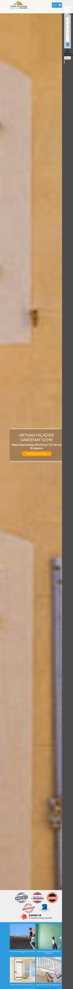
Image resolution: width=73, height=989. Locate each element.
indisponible (4, 12)
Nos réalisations (37, 453)
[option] (36, 494)
